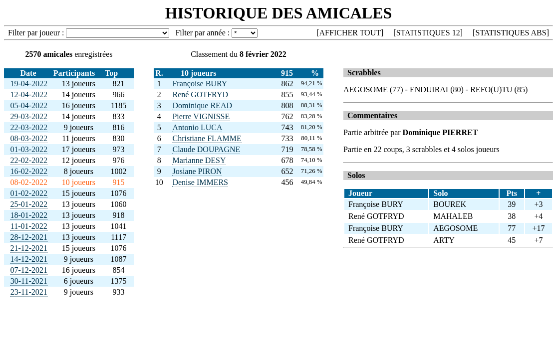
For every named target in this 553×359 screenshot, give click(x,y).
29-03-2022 (28, 116)
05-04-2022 (28, 105)
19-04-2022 (28, 83)
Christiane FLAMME (206, 138)
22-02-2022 (28, 160)
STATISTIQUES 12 (428, 32)
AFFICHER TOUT (350, 32)
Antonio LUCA (197, 127)
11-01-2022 (28, 226)
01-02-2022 (28, 193)
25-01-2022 (28, 204)
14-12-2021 (28, 259)
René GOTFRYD (200, 94)
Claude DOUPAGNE (206, 149)
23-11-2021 (28, 292)
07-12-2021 (28, 270)
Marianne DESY (199, 160)
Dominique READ (202, 105)
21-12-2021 (28, 248)
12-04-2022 (28, 94)
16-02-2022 (28, 171)
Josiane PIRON (197, 171)
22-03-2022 (28, 127)
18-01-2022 (28, 215)
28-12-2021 (28, 237)
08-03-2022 (28, 138)
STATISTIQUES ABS (510, 32)
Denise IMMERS (200, 182)
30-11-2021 (28, 281)
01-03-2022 (28, 149)
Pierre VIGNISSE (201, 116)
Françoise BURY (199, 83)
